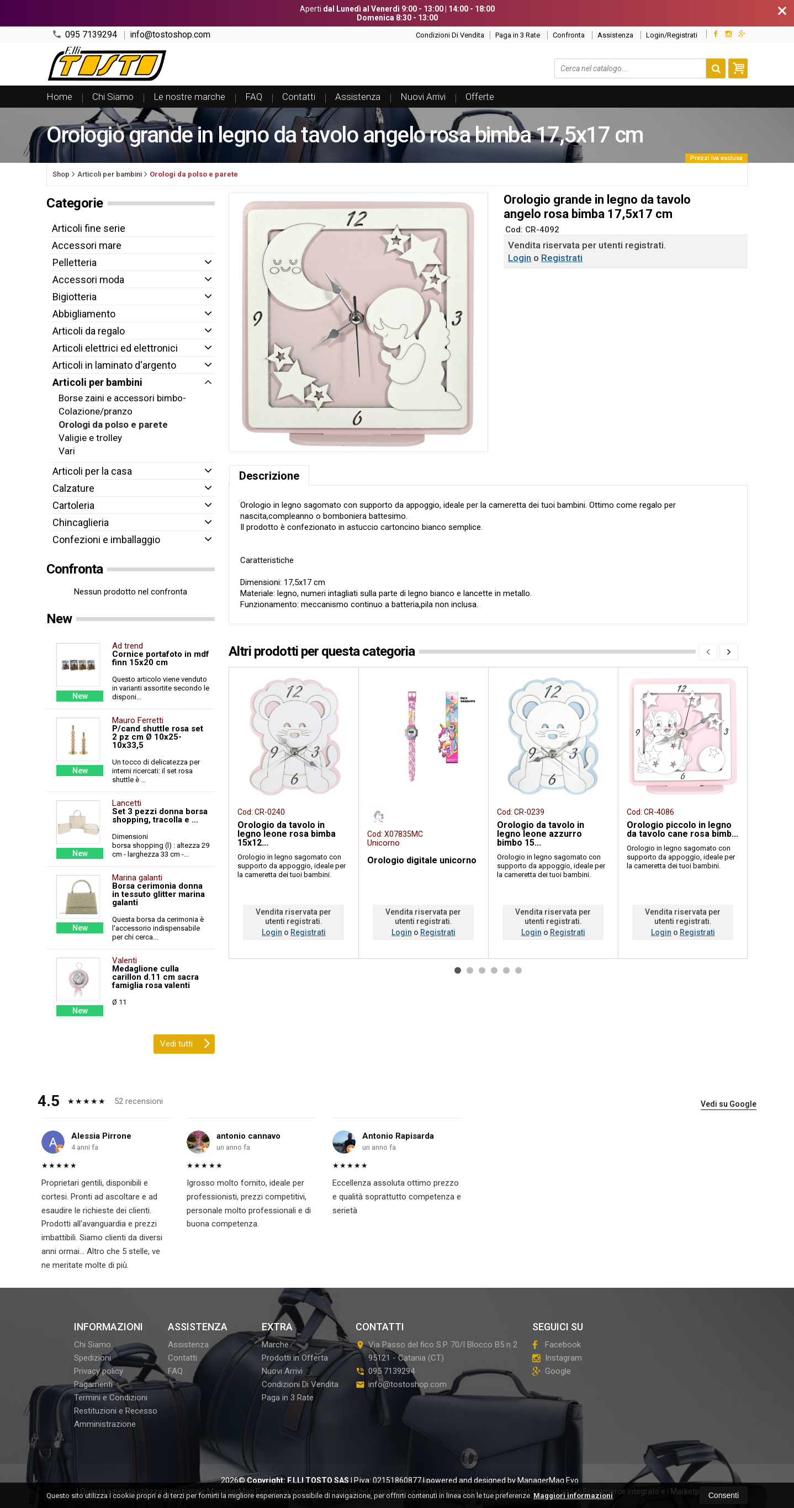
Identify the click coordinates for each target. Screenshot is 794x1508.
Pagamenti (93, 1384)
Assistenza (615, 35)
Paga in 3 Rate (517, 35)
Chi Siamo (113, 96)
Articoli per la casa (92, 471)
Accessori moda (88, 279)
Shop (61, 174)
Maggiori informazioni (573, 1495)
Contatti (298, 96)
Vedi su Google (728, 1104)
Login (519, 257)
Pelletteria (74, 262)
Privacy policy (98, 1371)
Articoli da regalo (88, 331)
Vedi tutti (185, 1042)
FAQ (253, 96)
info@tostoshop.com (170, 35)
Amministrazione (105, 1424)
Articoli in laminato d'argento (114, 365)
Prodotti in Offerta (295, 1358)
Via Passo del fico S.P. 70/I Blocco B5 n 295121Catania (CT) (436, 1351)
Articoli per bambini (97, 382)
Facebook (556, 1345)
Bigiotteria (74, 296)
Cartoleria (73, 505)
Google (551, 1371)
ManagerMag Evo (548, 1480)
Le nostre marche (189, 96)
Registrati (562, 257)
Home (59, 96)
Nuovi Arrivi (423, 96)
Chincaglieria (80, 522)
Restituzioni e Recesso (115, 1411)
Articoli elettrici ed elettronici (115, 348)
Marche (275, 1345)
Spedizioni (92, 1358)
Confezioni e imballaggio (106, 539)
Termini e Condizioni (110, 1398)
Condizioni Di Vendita (450, 35)
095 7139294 (84, 34)
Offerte (479, 96)
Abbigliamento (83, 314)
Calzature (73, 488)
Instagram (557, 1358)
